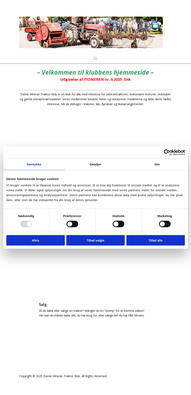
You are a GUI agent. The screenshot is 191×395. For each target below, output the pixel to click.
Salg (43, 304)
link (127, 79)
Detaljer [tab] (95, 164)
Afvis (35, 240)
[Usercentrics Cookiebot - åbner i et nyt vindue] (167, 152)
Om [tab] (157, 164)
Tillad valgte (95, 240)
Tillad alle (155, 240)
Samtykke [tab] (34, 164)
